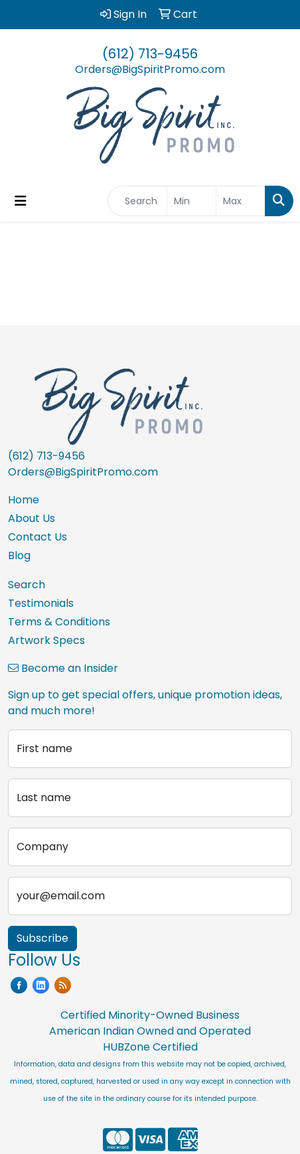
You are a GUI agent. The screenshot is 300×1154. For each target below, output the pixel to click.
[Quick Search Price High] (240, 201)
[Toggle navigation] (21, 201)
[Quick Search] (137, 201)
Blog (19, 555)
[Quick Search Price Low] (191, 201)
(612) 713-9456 (150, 53)
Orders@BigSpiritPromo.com (150, 69)
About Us (31, 518)
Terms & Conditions (59, 621)
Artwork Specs (46, 640)
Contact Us (37, 537)
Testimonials (41, 603)
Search (26, 584)
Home (23, 499)
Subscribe (42, 938)
